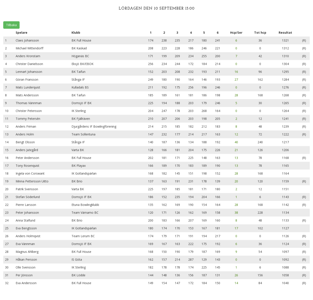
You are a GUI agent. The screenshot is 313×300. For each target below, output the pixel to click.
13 (236, 158)
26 (236, 275)
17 (236, 228)
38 (236, 212)
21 (236, 150)
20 (236, 181)
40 (236, 142)
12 (236, 134)
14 (236, 283)
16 (236, 72)
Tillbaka (11, 25)
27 (236, 79)
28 (236, 95)
